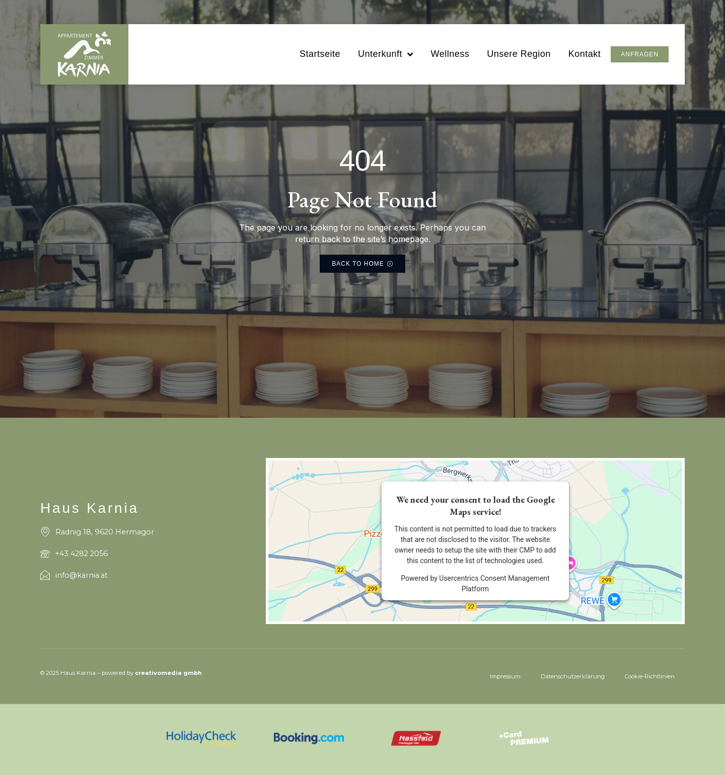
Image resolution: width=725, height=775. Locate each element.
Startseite (320, 54)
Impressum (505, 676)
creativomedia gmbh (168, 672)
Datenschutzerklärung (573, 676)
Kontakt (584, 54)
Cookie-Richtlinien (650, 676)
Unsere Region (519, 54)
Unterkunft (385, 54)
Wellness (449, 54)
